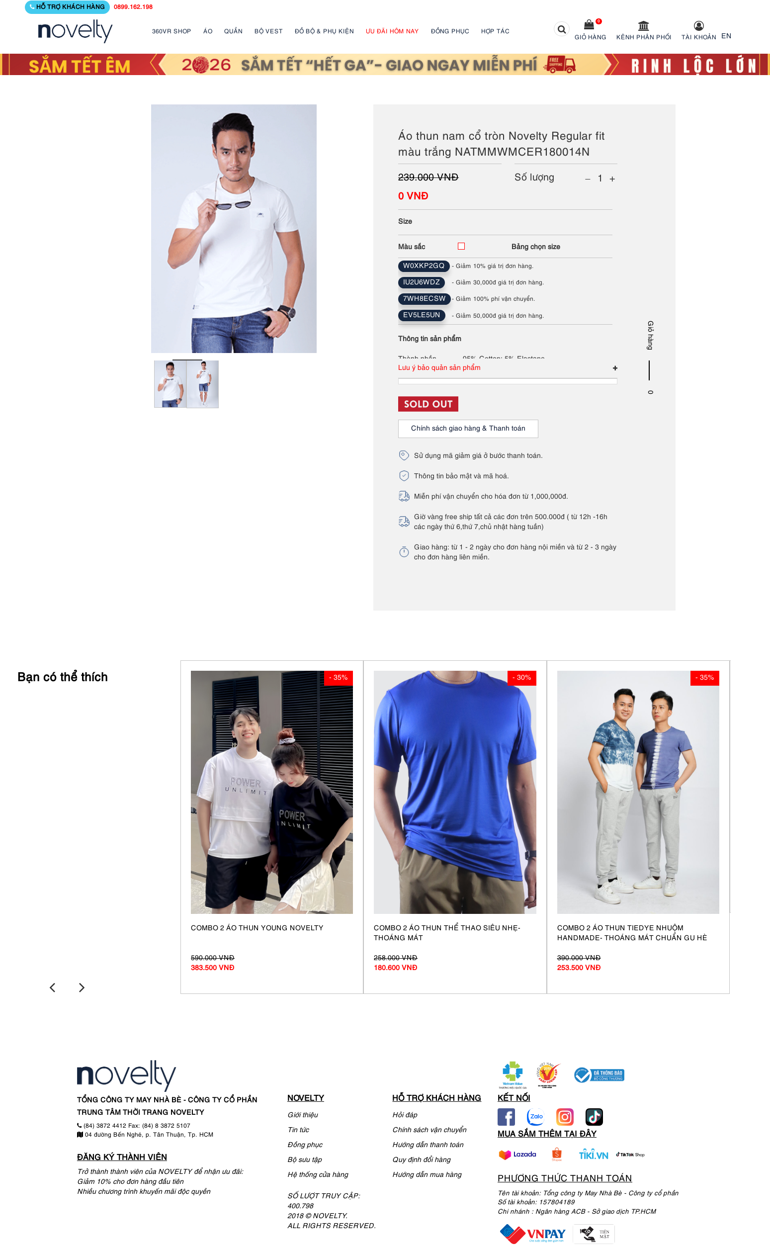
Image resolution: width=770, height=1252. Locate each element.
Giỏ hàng (590, 37)
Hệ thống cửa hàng (317, 1173)
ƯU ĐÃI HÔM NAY (392, 31)
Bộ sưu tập (304, 1159)
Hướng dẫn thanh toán (427, 1144)
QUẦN (233, 31)
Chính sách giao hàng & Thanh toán (468, 429)
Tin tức (298, 1129)
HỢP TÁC (495, 31)
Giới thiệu (302, 1114)
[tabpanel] (170, 390)
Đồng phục (304, 1144)
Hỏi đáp (404, 1114)
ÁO (207, 31)
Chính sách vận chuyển (429, 1129)
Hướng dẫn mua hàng (426, 1173)
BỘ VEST (269, 31)
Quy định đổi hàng (421, 1159)
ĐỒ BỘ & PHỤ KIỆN (324, 31)
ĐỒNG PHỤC (450, 31)
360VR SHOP (171, 31)
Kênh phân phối (644, 37)
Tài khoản (699, 37)
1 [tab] (187, 359)
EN (726, 36)
